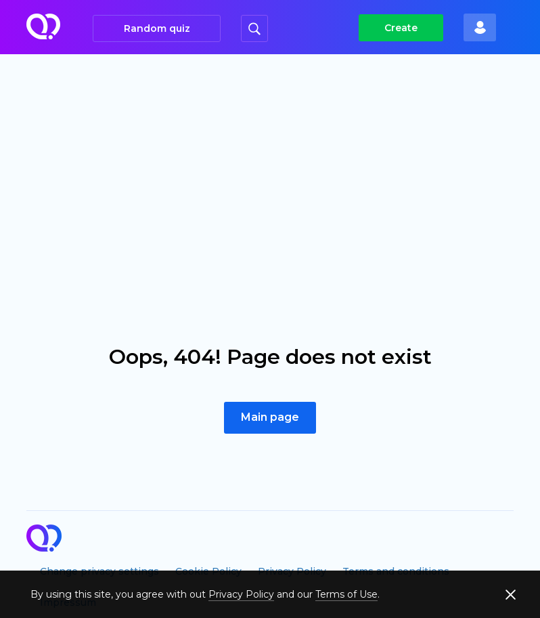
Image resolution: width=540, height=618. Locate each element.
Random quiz (157, 28)
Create (401, 28)
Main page (270, 417)
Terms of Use (346, 594)
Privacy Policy (241, 594)
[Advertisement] (270, 156)
